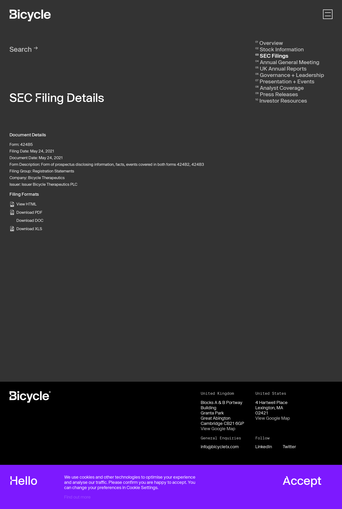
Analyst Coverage (282, 87)
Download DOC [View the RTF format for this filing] (29, 220)
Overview (271, 42)
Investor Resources (283, 100)
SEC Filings (274, 55)
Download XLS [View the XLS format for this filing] (29, 228)
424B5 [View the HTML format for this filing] (26, 144)
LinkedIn (263, 446)
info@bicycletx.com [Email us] (220, 446)
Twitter (289, 446)
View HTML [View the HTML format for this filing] (26, 204)
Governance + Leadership (292, 74)
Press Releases (279, 94)
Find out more (77, 496)
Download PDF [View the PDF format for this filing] (29, 212)
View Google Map (218, 428)
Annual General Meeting (289, 62)
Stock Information (282, 49)
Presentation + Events (287, 81)
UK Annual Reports (283, 68)
